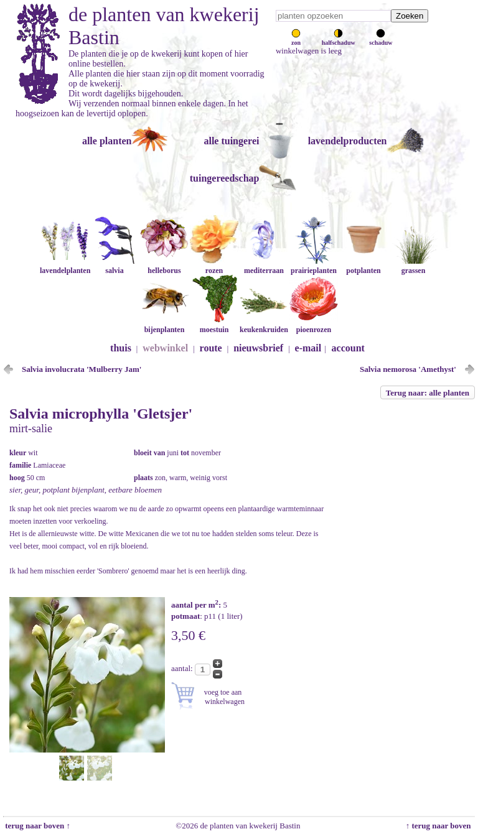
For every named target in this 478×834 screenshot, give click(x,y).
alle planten (107, 141)
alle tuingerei (231, 141)
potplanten (363, 266)
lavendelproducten (347, 141)
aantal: (183, 668)
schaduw (380, 39)
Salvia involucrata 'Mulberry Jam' (81, 369)
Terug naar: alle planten (427, 392)
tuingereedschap (225, 178)
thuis (120, 348)
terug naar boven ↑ (36, 825)
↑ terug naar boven (440, 825)
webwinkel (165, 348)
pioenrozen (313, 325)
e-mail (308, 348)
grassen (413, 266)
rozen (214, 266)
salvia (114, 266)
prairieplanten (313, 266)
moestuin (214, 325)
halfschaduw (338, 39)
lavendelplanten (65, 266)
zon (296, 39)
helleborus (164, 266)
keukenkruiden (264, 325)
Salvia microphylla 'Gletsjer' (100, 413)
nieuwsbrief (258, 348)
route (211, 348)
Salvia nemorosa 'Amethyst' (408, 369)
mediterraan (264, 266)
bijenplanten (164, 325)
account (348, 348)
